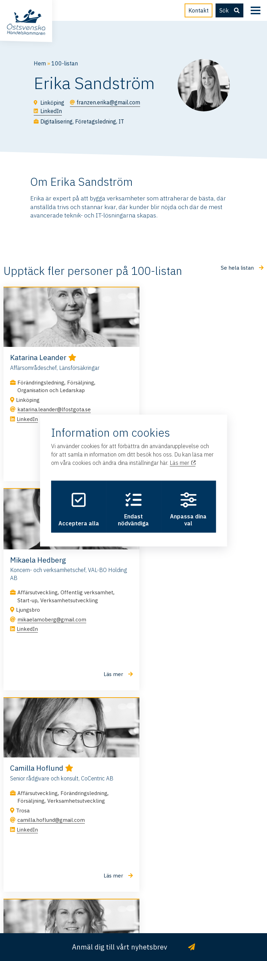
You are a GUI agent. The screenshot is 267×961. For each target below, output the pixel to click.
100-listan (64, 63)
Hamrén (133, 913)
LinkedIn (27, 419)
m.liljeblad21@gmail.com (181, 636)
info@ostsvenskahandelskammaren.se (133, 841)
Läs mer (182, 461)
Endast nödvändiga (133, 509)
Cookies (179, 905)
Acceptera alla (77, 509)
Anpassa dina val (189, 509)
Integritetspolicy (145, 905)
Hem (40, 63)
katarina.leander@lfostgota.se (54, 410)
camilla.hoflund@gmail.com (51, 620)
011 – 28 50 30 (134, 863)
